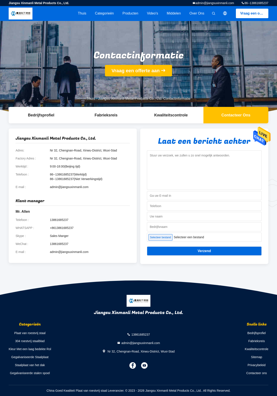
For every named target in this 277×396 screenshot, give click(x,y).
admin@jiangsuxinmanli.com (214, 3)
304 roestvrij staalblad (30, 341)
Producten (130, 13)
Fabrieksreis (106, 115)
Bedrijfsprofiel (41, 115)
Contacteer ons (235, 115)
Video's (152, 13)
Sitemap (256, 357)
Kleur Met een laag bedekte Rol (30, 349)
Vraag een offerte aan (254, 13)
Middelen (174, 13)
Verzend (204, 251)
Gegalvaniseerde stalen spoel (30, 373)
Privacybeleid (257, 365)
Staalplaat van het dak (30, 365)
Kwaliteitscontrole (171, 115)
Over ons (197, 13)
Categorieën (104, 13)
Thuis (82, 13)
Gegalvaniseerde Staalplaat (29, 357)
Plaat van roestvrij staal (30, 333)
